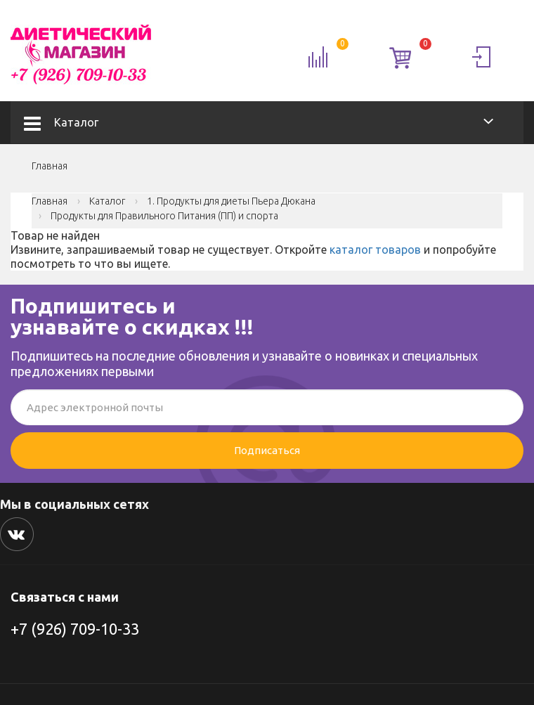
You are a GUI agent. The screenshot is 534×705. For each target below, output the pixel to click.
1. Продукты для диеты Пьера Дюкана (231, 201)
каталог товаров (375, 249)
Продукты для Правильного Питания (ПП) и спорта (164, 215)
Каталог (61, 122)
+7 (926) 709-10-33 (75, 629)
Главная (49, 166)
